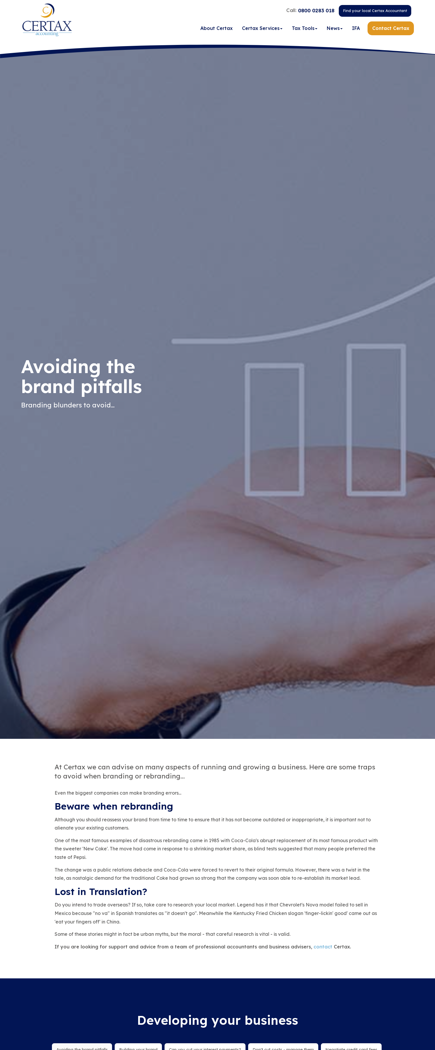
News (335, 29)
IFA (356, 29)
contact (323, 947)
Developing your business (217, 1020)
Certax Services (262, 29)
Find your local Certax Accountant (375, 11)
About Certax (216, 29)
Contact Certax (390, 29)
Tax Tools (304, 29)
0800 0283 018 (316, 11)
